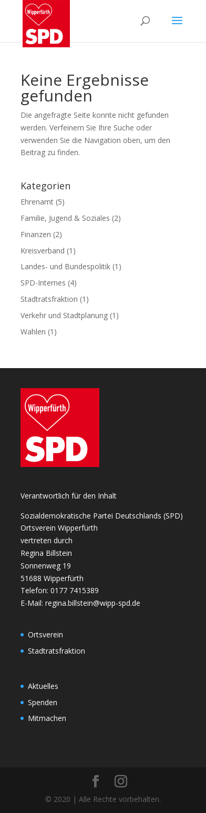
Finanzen (35, 234)
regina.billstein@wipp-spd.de (92, 603)
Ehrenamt (37, 202)
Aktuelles (43, 686)
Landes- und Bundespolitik (65, 266)
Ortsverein (45, 634)
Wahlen (33, 332)
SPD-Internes (43, 283)
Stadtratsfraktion (49, 299)
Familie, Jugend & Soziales (65, 218)
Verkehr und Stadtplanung (64, 315)
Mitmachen (47, 718)
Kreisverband (42, 251)
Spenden (42, 702)
